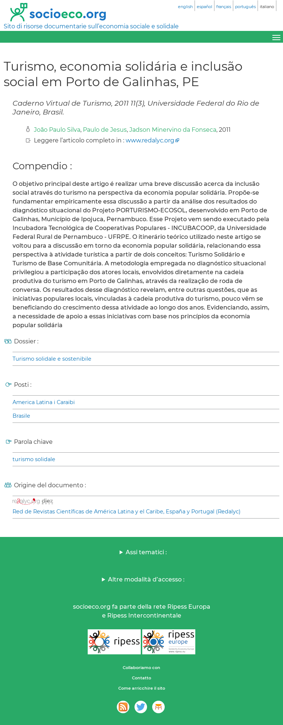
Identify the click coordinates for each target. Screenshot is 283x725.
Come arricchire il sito (141, 688)
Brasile (21, 416)
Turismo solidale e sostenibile (52, 359)
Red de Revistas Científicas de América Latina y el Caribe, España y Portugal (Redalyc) (127, 511)
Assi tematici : (146, 552)
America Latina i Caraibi (44, 402)
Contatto (141, 677)
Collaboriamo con (141, 667)
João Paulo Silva (57, 129)
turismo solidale (34, 459)
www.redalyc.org (150, 140)
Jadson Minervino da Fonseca (172, 129)
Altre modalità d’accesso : (146, 579)
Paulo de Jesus (105, 129)
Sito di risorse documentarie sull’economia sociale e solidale (91, 26)
